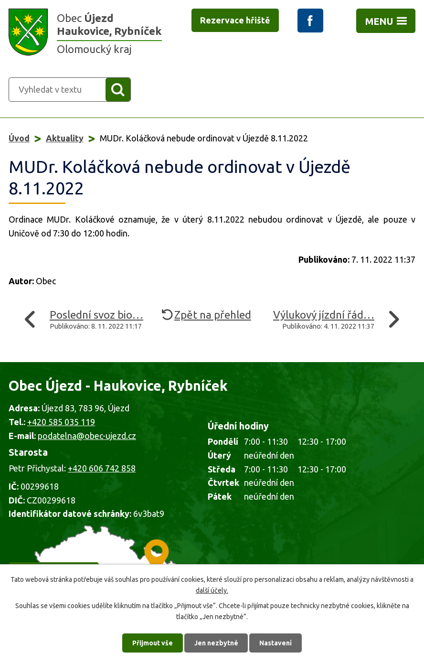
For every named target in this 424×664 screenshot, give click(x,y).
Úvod (19, 138)
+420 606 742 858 (102, 468)
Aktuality (65, 138)
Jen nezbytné (216, 642)
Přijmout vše (152, 642)
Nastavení (276, 642)
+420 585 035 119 (61, 422)
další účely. (212, 590)
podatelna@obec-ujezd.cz (87, 435)
